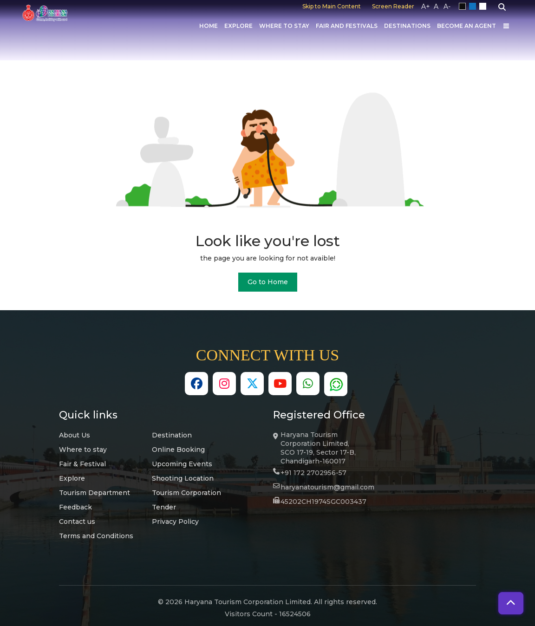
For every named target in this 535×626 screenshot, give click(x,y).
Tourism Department (94, 493)
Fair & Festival (82, 464)
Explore (238, 25)
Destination (172, 435)
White (484, 6)
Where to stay (83, 449)
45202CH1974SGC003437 (323, 501)
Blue (474, 6)
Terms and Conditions (96, 536)
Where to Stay (284, 25)
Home (208, 25)
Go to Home (268, 282)
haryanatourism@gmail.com (327, 487)
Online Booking (178, 449)
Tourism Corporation (186, 493)
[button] (510, 603)
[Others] (506, 26)
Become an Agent (466, 25)
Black (464, 6)
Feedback (75, 507)
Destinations (407, 25)
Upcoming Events (182, 464)
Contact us (77, 521)
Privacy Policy (175, 521)
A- (447, 6)
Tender (164, 507)
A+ (425, 6)
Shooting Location (183, 478)
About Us (74, 435)
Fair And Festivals (347, 25)
